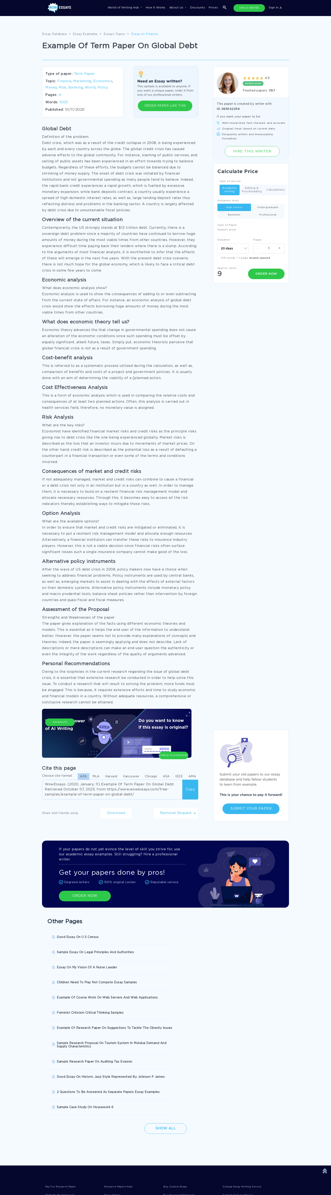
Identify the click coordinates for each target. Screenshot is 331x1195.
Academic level (228, 200)
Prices (213, 8)
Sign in (275, 8)
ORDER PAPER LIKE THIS (165, 106)
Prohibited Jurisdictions (124, 1150)
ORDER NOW (84, 896)
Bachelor (234, 215)
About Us (176, 8)
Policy (103, 87)
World (90, 87)
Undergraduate (267, 207)
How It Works (156, 8)
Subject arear (226, 230)
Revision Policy (180, 1133)
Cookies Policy (118, 1133)
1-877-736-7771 (59, 1183)
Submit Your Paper (251, 808)
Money (51, 87)
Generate (60, 738)
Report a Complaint (60, 1142)
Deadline (223, 240)
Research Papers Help (120, 1068)
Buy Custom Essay (177, 1068)
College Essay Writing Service (244, 1068)
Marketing (82, 81)
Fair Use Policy (56, 1150)
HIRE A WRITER (249, 8)
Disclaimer (114, 1124)
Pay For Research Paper (63, 1068)
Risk (62, 87)
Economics (103, 81)
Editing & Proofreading (252, 190)
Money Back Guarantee (124, 1142)
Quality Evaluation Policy (187, 1142)
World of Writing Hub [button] (124, 8)
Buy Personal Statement (181, 1077)
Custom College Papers (240, 1077)
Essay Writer (113, 1077)
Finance (64, 81)
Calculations (275, 190)
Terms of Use (179, 1124)
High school (234, 207)
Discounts (197, 8)
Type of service (230, 181)
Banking (75, 87)
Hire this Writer (252, 151)
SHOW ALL (163, 1099)
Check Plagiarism (173, 736)
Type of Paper (227, 225)
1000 (64, 102)
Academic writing (229, 190)
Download (116, 813)
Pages (257, 240)
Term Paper (84, 73)
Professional (268, 215)
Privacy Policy (55, 1133)
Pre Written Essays (59, 1085)
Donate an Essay (57, 1124)
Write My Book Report (61, 1077)
